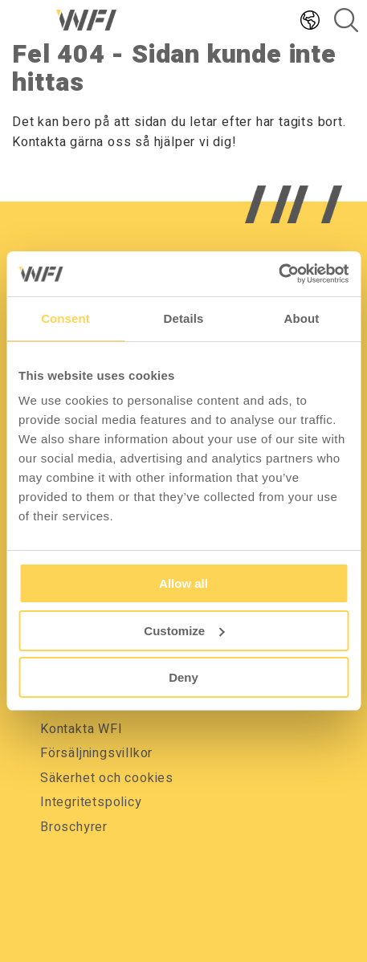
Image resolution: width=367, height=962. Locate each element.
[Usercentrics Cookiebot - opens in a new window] (278, 273)
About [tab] (302, 318)
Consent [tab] (65, 318)
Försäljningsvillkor (96, 753)
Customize (184, 631)
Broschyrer (74, 827)
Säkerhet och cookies (106, 778)
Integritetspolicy (91, 802)
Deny (183, 677)
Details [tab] (184, 318)
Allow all (183, 583)
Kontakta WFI (81, 729)
